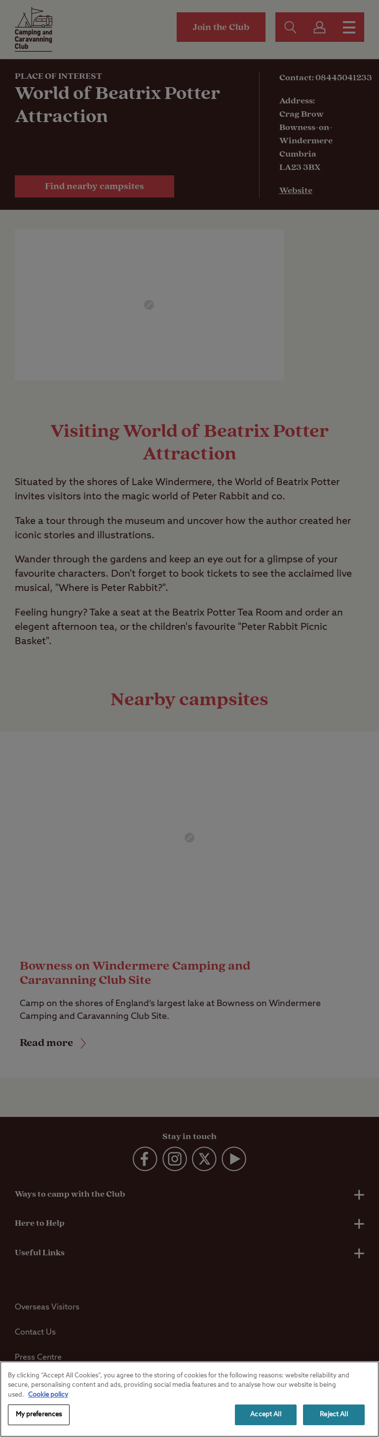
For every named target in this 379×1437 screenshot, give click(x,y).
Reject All (333, 1414)
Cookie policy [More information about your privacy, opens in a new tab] (48, 1395)
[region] (189, 1399)
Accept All (265, 1414)
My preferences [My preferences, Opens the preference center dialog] (39, 1414)
